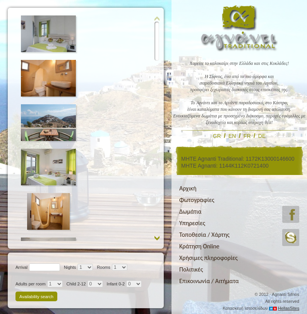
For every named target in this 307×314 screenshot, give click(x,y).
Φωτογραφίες (196, 200)
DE (262, 136)
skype (290, 237)
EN (232, 136)
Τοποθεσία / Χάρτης (204, 234)
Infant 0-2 (116, 284)
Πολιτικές (191, 269)
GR (217, 136)
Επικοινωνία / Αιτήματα (209, 281)
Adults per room (30, 284)
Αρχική (187, 188)
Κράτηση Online (199, 246)
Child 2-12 (76, 284)
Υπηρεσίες (192, 223)
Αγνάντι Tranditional (239, 28)
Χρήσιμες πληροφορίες (208, 257)
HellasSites (288, 308)
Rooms (103, 267)
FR (247, 136)
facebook (290, 214)
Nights (70, 267)
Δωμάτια (190, 211)
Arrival (21, 267)
